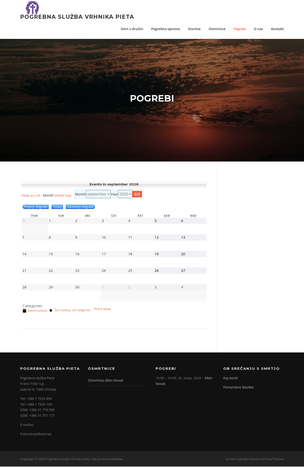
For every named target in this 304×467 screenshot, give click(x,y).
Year (114, 194)
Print (102, 309)
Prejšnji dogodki (36, 207)
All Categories (81, 310)
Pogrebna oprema (165, 29)
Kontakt (277, 29)
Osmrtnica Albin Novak (105, 381)
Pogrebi (239, 29)
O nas (258, 29)
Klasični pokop (35, 311)
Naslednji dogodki (80, 207)
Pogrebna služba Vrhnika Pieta (77, 16)
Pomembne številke (238, 387)
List (30, 196)
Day (68, 196)
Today (57, 207)
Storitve (194, 29)
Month (80, 194)
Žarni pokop (59, 310)
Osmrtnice (217, 29)
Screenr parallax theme (242, 459)
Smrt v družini (132, 29)
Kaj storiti (230, 378)
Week (59, 196)
